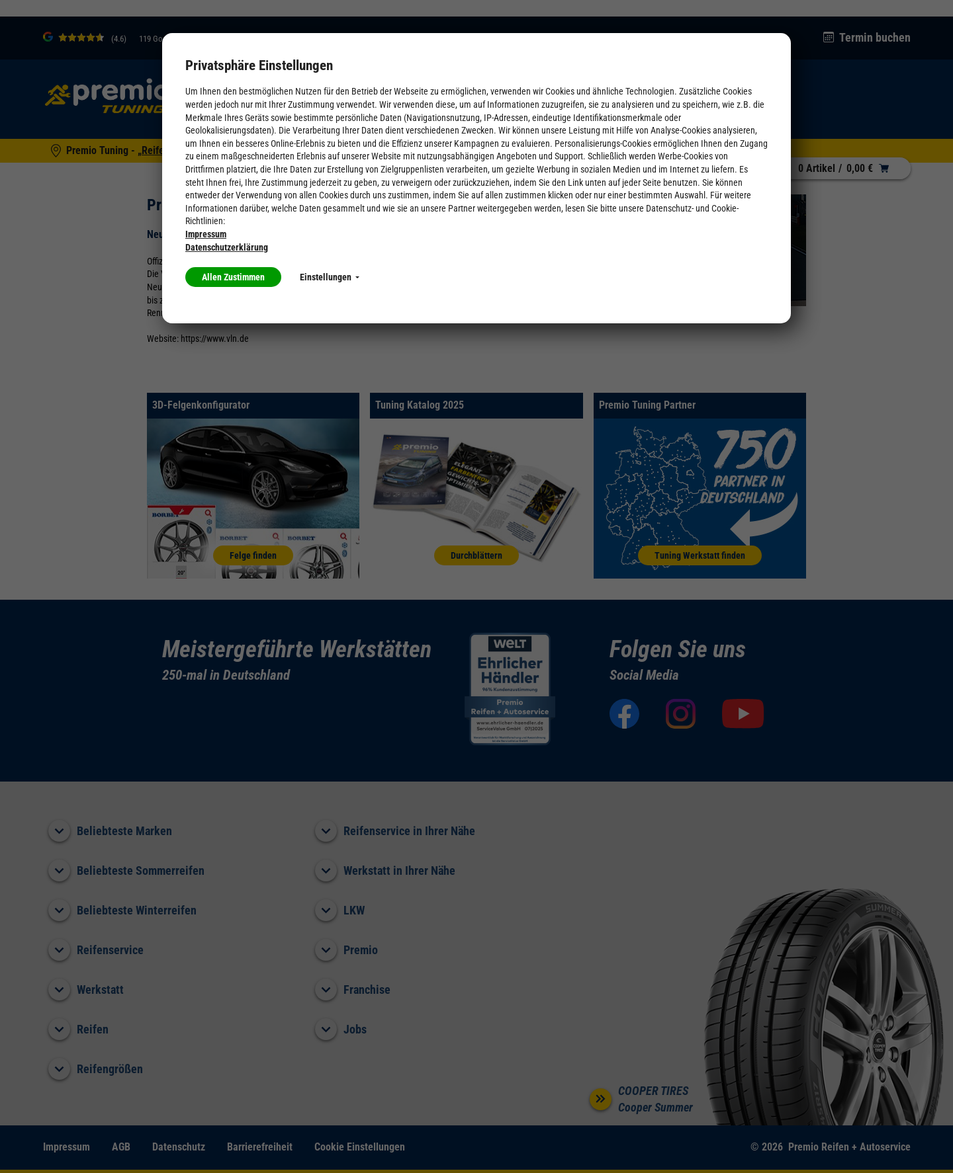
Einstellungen (329, 277)
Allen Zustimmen (233, 277)
